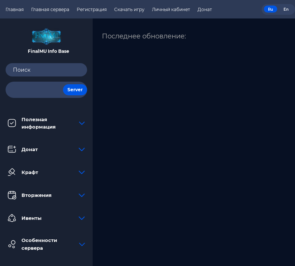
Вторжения (46, 195)
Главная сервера (50, 9)
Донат (46, 149)
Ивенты (46, 218)
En (286, 9)
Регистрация (92, 9)
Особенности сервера (46, 244)
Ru (270, 9)
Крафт (46, 172)
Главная (15, 9)
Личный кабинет (171, 9)
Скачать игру (129, 9)
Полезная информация (46, 123)
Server (75, 89)
